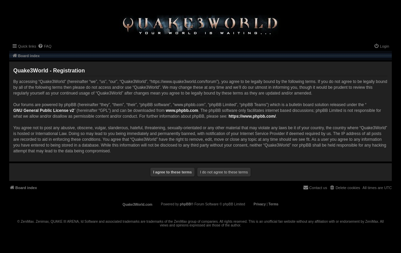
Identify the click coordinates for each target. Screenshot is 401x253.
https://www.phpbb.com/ (252, 116)
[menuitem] (44, 46)
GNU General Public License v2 (43, 110)
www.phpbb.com (182, 110)
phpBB (185, 204)
